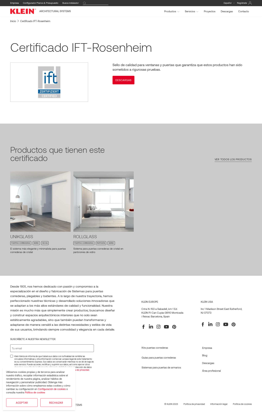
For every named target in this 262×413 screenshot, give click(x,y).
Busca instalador (70, 3)
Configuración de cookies (52, 389)
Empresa (14, 3)
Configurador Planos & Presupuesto (40, 3)
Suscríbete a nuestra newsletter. (33, 339)
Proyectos (209, 11)
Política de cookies (35, 392)
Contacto (243, 11)
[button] (123, 80)
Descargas (227, 11)
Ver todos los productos (233, 159)
